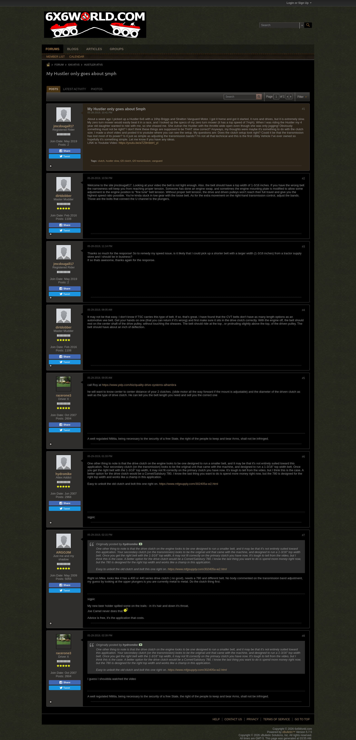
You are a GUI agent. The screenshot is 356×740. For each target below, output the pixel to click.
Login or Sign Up (299, 3)
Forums (52, 49)
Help (216, 719)
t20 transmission (141, 160)
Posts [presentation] (53, 89)
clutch (101, 160)
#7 (303, 535)
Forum (59, 64)
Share (64, 151)
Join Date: (56, 141)
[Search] (281, 25)
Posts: (62, 144)
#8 (303, 635)
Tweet (64, 156)
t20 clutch (125, 160)
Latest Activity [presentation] (74, 89)
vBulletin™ (288, 732)
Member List (55, 56)
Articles (94, 49)
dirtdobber (64, 196)
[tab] (53, 89)
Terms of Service (276, 719)
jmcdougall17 (63, 126)
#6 (303, 456)
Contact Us (233, 719)
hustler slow (112, 160)
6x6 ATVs (73, 64)
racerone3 (63, 395)
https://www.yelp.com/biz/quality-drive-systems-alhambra (139, 385)
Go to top (302, 719)
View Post (140, 544)
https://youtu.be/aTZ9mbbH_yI (138, 143)
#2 (303, 178)
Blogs (73, 49)
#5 (303, 378)
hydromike (64, 474)
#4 (303, 310)
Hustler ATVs (93, 64)
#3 (303, 246)
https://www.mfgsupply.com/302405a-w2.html (188, 483)
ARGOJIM (63, 552)
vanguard (157, 160)
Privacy (253, 719)
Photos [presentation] (96, 89)
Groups (117, 49)
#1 (303, 108)
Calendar (76, 56)
